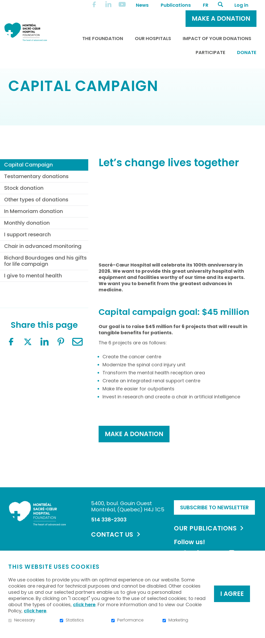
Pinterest (61, 363)
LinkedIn (44, 363)
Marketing (178, 620)
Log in (241, 5)
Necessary (24, 620)
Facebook (11, 363)
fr (205, 5)
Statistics (75, 620)
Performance (130, 620)
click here (84, 604)
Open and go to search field (220, 4)
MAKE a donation (134, 455)
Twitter (27, 363)
